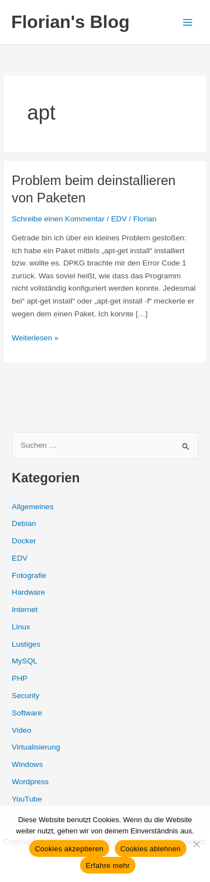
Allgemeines (32, 506)
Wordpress (30, 781)
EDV (119, 219)
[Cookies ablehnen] (196, 844)
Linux (21, 627)
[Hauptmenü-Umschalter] (187, 22)
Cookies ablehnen (150, 849)
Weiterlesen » (35, 338)
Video (21, 730)
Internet (25, 609)
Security (25, 695)
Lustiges (26, 644)
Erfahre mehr (108, 865)
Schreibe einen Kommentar (58, 219)
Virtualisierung (36, 747)
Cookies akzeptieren (69, 849)
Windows (27, 764)
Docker (24, 541)
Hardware (28, 592)
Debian (24, 523)
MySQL (25, 661)
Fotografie (29, 575)
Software (27, 713)
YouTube (27, 799)
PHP (19, 678)
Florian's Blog (70, 22)
